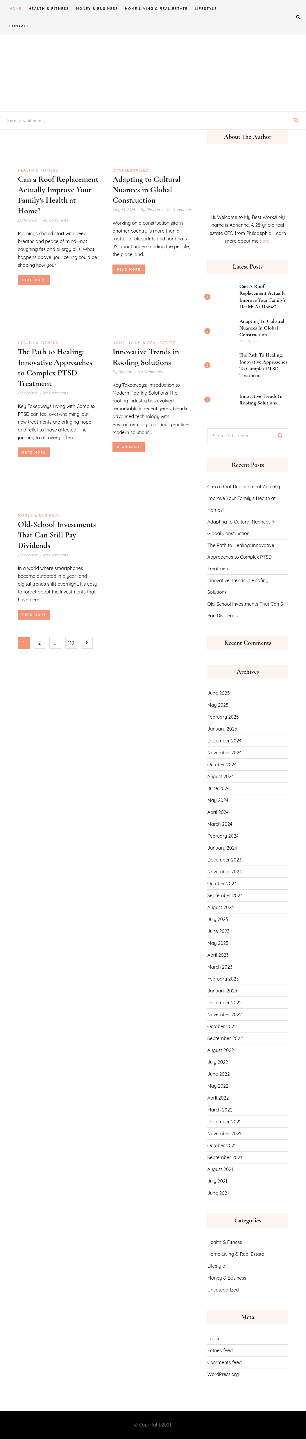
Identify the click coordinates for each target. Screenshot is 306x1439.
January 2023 (222, 991)
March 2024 (219, 824)
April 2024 (217, 812)
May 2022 (217, 1086)
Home (15, 8)
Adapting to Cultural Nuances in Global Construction (146, 189)
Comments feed (224, 1362)
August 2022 (220, 1050)
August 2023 (220, 907)
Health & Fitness (48, 8)
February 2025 (223, 717)
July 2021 (217, 1181)
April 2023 (217, 955)
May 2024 (217, 800)
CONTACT (19, 26)
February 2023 (223, 979)
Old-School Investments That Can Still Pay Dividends (57, 535)
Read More (34, 280)
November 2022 (224, 1014)
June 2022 (218, 1074)
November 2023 (224, 872)
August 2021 (220, 1169)
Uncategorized (130, 170)
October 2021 (221, 1145)
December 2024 (224, 741)
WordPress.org (223, 1374)
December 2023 (224, 860)
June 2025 (218, 693)
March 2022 (219, 1110)
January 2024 (222, 848)
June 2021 (218, 1193)
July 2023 (217, 919)
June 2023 (218, 931)
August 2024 (220, 776)
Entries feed (219, 1350)
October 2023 (222, 883)
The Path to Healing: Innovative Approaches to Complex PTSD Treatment (263, 365)
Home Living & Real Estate (156, 8)
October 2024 (221, 764)
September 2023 (225, 895)
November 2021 (224, 1133)
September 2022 (225, 1038)
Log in (213, 1338)
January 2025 (222, 729)
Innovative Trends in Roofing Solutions (260, 399)
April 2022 (218, 1098)
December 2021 (224, 1122)
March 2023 (219, 967)
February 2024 (223, 836)
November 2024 (224, 753)
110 (71, 643)
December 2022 (224, 1002)
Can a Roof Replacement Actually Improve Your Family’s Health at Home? (262, 296)
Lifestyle (206, 8)
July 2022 (217, 1062)
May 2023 (217, 943)
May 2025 (217, 705)
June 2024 (218, 788)
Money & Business (97, 8)
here (264, 241)
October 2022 (222, 1026)
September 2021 (224, 1157)
